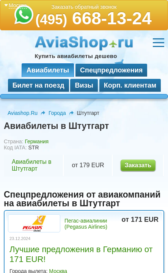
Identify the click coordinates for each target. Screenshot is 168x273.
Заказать (138, 165)
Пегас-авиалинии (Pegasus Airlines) (85, 224)
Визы (84, 85)
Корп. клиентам (130, 85)
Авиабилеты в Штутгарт (32, 165)
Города (57, 113)
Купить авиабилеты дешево (76, 56)
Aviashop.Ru (23, 113)
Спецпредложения (111, 70)
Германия (37, 141)
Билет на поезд (38, 85)
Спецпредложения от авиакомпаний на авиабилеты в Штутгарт (82, 199)
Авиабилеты (48, 70)
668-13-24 (93, 18)
